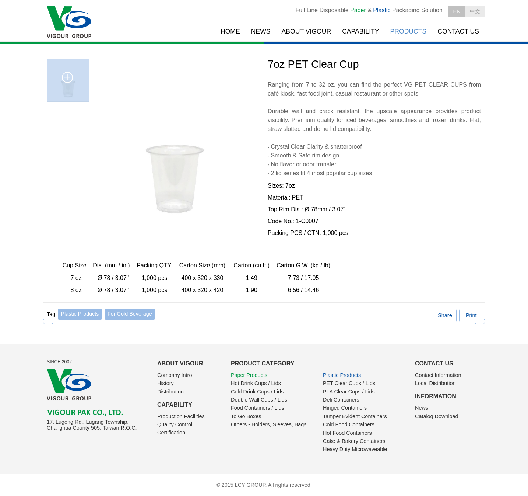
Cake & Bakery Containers (354, 441)
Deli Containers (341, 400)
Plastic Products (80, 314)
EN (457, 11)
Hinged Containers (345, 408)
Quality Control (174, 424)
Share (445, 315)
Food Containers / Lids (257, 408)
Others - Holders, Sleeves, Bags (269, 424)
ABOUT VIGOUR (306, 31)
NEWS (261, 31)
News (421, 408)
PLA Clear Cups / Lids (349, 392)
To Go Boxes (246, 416)
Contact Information (438, 375)
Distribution (170, 392)
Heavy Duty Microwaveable (355, 449)
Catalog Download (436, 416)
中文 (475, 11)
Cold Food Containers (348, 424)
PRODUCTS (408, 31)
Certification (171, 433)
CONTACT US (458, 31)
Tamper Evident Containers (355, 416)
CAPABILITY (360, 31)
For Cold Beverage (130, 314)
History (165, 383)
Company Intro (174, 375)
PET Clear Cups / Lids (349, 383)
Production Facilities (181, 416)
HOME (230, 31)
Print (471, 315)
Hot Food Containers (347, 433)
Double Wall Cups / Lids (259, 400)
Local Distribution (435, 383)
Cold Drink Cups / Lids (257, 392)
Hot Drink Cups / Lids (256, 383)
